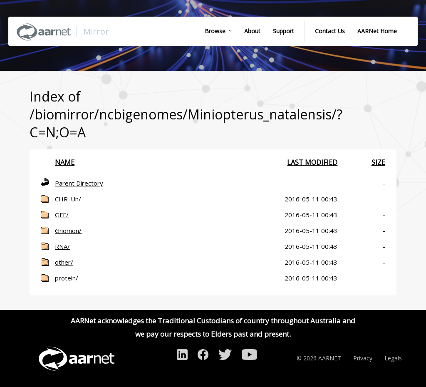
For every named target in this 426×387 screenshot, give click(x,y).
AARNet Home (377, 31)
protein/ (66, 278)
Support (283, 31)
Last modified (312, 162)
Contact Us (330, 31)
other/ (64, 262)
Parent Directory (79, 183)
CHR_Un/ (68, 199)
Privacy (362, 358)
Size (378, 162)
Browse (215, 31)
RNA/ (62, 246)
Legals (393, 358)
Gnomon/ (68, 230)
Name (64, 162)
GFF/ (62, 215)
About (252, 31)
